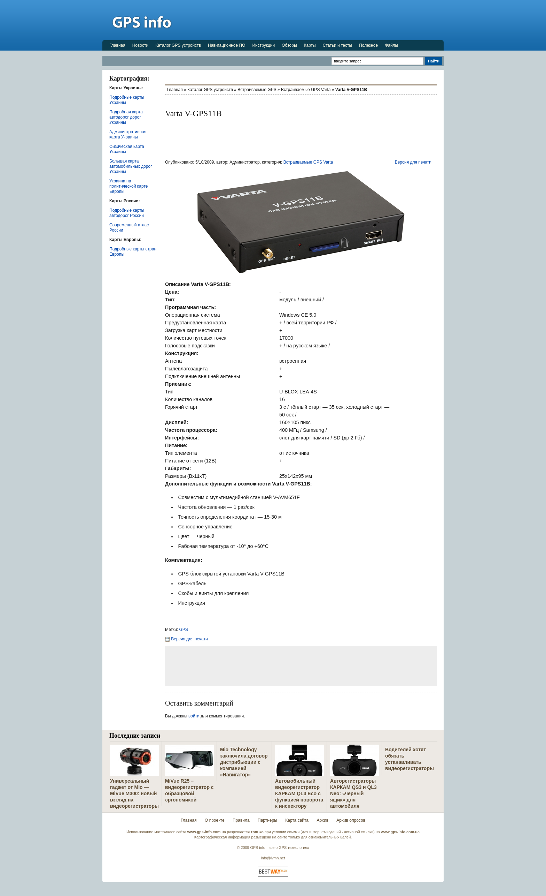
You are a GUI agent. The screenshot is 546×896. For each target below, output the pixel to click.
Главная (117, 45)
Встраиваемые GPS (256, 89)
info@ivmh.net (273, 858)
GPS (183, 629)
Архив (322, 820)
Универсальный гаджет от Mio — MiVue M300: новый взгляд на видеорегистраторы (134, 793)
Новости (140, 45)
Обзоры (289, 45)
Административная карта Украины (127, 134)
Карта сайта (297, 820)
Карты (310, 45)
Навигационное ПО (226, 45)
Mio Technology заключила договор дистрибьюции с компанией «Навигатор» (244, 762)
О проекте (215, 820)
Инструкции (263, 45)
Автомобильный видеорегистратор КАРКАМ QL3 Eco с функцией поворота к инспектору (299, 793)
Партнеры (267, 820)
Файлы (391, 45)
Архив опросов (350, 820)
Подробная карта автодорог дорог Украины (126, 117)
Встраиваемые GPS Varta (306, 89)
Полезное (368, 45)
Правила (241, 820)
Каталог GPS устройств (178, 45)
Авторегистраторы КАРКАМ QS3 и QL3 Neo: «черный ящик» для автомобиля (353, 793)
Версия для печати (413, 162)
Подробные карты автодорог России (126, 213)
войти (194, 716)
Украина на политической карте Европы (128, 186)
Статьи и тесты (337, 45)
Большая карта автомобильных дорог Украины (130, 166)
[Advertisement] (317, 20)
